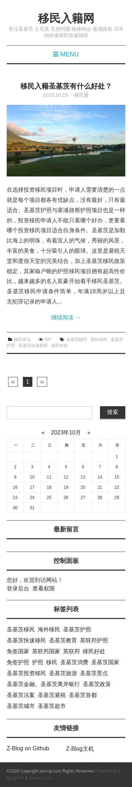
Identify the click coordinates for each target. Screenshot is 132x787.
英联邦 (71, 651)
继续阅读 (66, 317)
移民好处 (59, 345)
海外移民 (98, 339)
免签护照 (18, 662)
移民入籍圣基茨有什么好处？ (66, 86)
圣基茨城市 (21, 706)
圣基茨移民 (76, 339)
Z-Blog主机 (80, 749)
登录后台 (18, 588)
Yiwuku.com (40, 778)
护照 (37, 662)
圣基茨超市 (52, 706)
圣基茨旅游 (63, 673)
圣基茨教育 (63, 640)
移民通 (81, 95)
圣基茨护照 (77, 629)
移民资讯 (22, 339)
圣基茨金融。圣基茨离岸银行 (43, 684)
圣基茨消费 (74, 662)
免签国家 (18, 651)
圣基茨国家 (105, 662)
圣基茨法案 (21, 695)
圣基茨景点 (94, 673)
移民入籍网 (66, 18)
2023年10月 (65, 432)
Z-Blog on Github (28, 748)
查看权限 (43, 588)
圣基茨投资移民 (26, 673)
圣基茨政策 (97, 684)
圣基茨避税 (52, 695)
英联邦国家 (46, 651)
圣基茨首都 (83, 695)
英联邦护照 (94, 640)
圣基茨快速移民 (33, 345)
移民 (51, 662)
